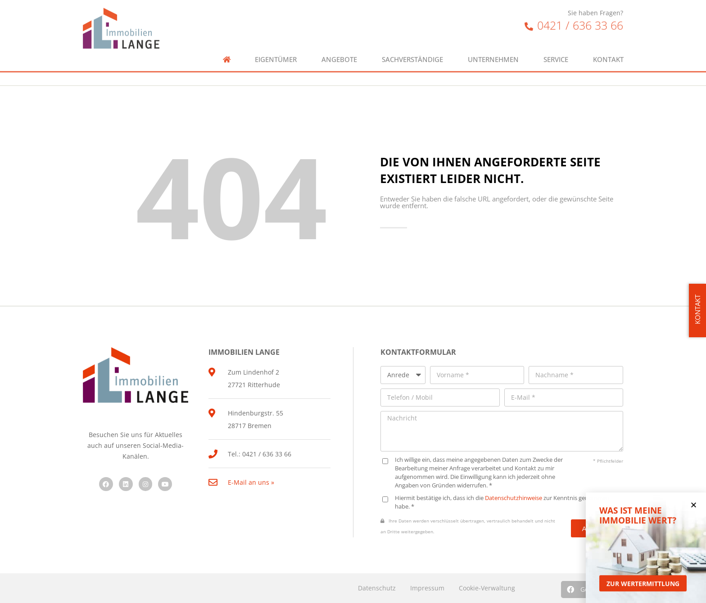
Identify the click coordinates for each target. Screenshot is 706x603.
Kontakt (608, 51)
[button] (693, 510)
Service (555, 51)
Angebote (339, 51)
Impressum (427, 588)
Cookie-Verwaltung (487, 588)
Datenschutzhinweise (513, 498)
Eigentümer (276, 51)
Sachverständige (412, 51)
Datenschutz (377, 588)
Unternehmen (493, 51)
